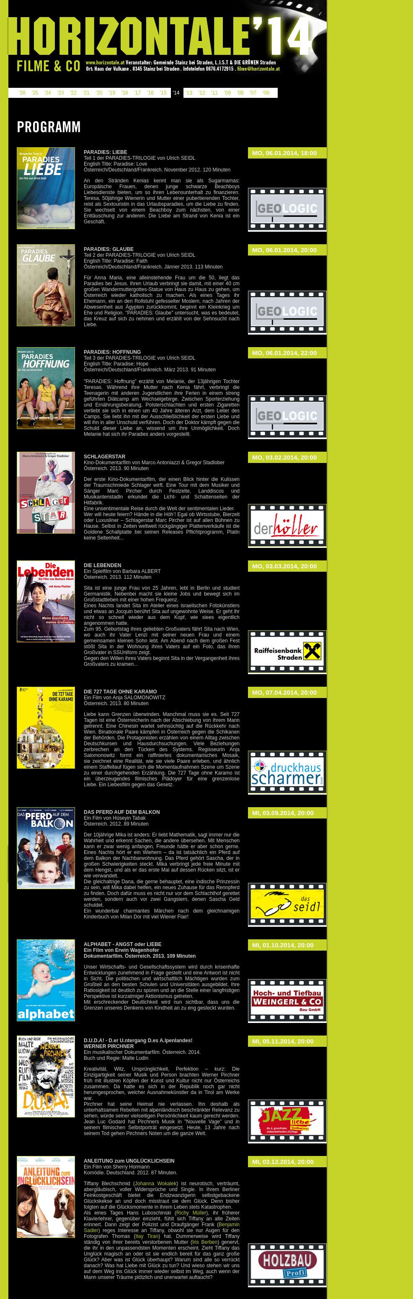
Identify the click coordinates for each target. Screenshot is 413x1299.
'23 (60, 93)
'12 (202, 93)
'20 (99, 93)
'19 (111, 93)
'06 (266, 93)
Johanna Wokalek (155, 1183)
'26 (22, 93)
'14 (176, 93)
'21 (86, 93)
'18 (124, 93)
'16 (150, 93)
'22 (73, 93)
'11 (215, 93)
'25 (35, 93)
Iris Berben (204, 1242)
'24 (47, 93)
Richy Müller (191, 1213)
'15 (163, 93)
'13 (189, 93)
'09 (227, 93)
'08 (240, 93)
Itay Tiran (146, 1236)
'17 (137, 93)
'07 (253, 93)
